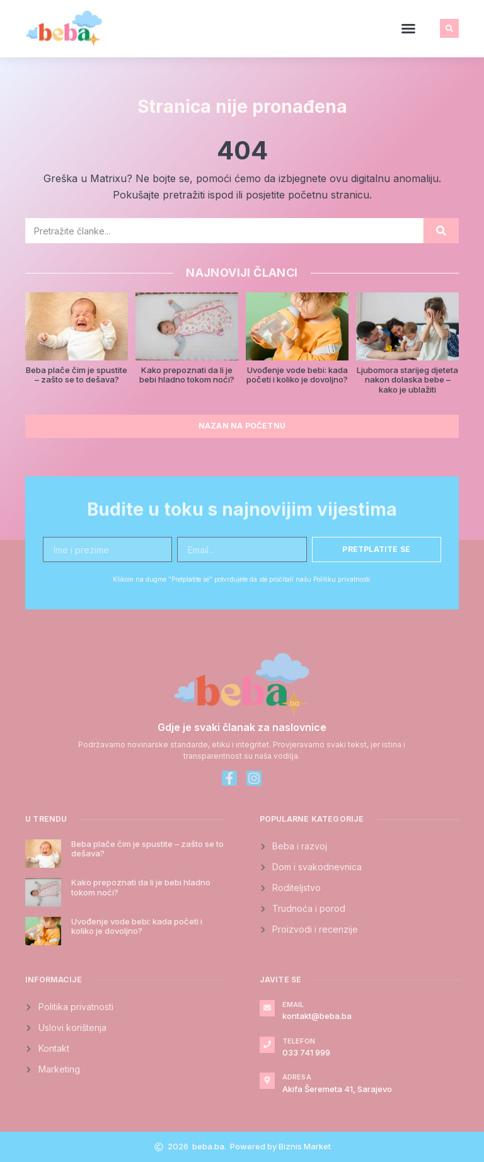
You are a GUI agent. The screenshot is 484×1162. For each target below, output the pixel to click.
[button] (408, 28)
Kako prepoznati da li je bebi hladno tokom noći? (186, 375)
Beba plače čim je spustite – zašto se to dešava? (76, 375)
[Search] (441, 230)
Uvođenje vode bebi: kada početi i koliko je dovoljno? (297, 375)
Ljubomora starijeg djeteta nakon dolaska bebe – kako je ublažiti (407, 379)
